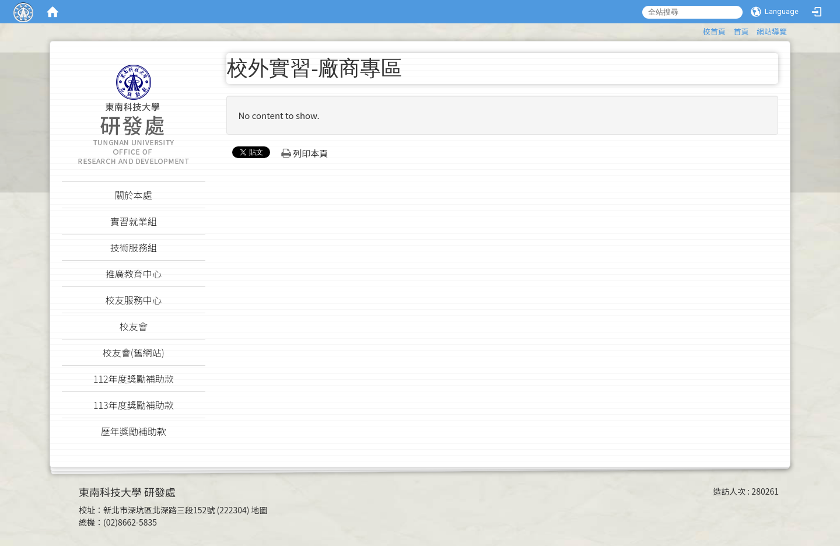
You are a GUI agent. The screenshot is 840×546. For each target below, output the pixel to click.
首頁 (740, 31)
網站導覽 (772, 31)
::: (697, 29)
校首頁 (714, 31)
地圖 (259, 510)
